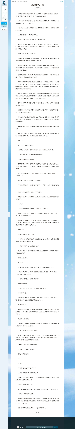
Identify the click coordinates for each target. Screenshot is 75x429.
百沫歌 (62, 1)
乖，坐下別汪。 (17, 1)
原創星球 (13, 1)
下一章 (37, 412)
